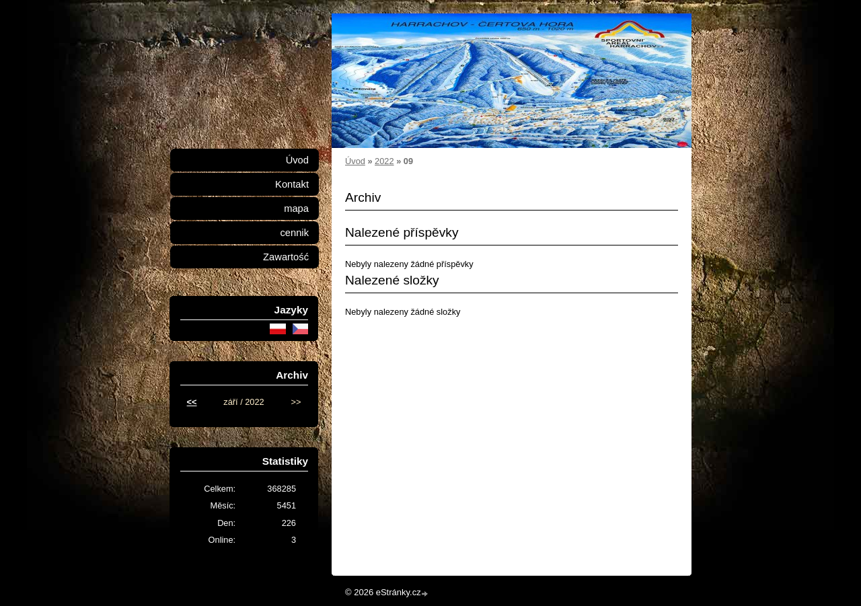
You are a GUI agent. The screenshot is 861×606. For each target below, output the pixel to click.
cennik (294, 232)
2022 (384, 161)
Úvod (355, 161)
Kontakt (292, 184)
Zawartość (286, 257)
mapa (296, 208)
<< (192, 402)
